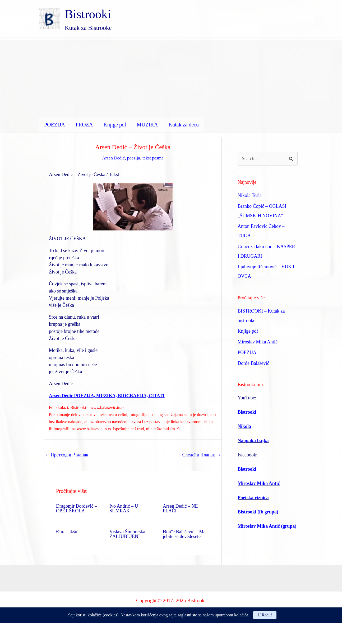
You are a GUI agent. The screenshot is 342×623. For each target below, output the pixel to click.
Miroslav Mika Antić (258, 342)
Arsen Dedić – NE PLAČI (180, 508)
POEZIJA (54, 125)
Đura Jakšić (67, 531)
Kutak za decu (184, 125)
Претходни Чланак (66, 454)
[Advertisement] (171, 77)
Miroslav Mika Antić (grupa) (267, 526)
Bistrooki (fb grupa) (258, 512)
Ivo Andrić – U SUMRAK (123, 508)
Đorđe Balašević (253, 363)
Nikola (244, 426)
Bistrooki (88, 14)
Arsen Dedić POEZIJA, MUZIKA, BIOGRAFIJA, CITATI (109, 395)
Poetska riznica (253, 498)
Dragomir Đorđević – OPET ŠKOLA (76, 508)
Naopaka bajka (253, 440)
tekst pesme (154, 158)
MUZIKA (147, 125)
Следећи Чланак (201, 454)
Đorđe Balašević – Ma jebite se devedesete (184, 534)
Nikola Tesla (250, 195)
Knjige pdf (114, 125)
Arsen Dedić (112, 158)
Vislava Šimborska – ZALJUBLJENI (129, 534)
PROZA (84, 125)
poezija (134, 158)
